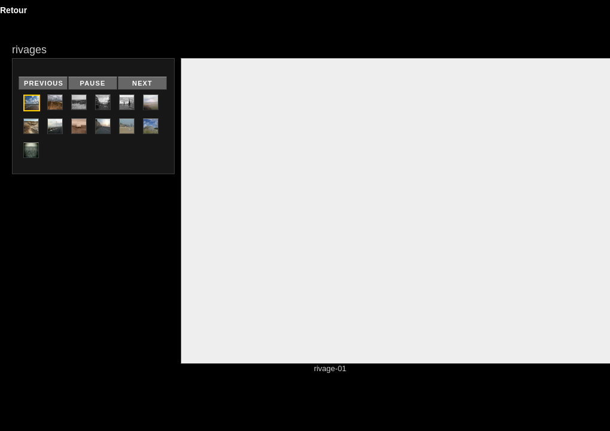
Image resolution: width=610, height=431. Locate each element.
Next (142, 83)
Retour (13, 10)
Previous (43, 83)
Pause (93, 83)
